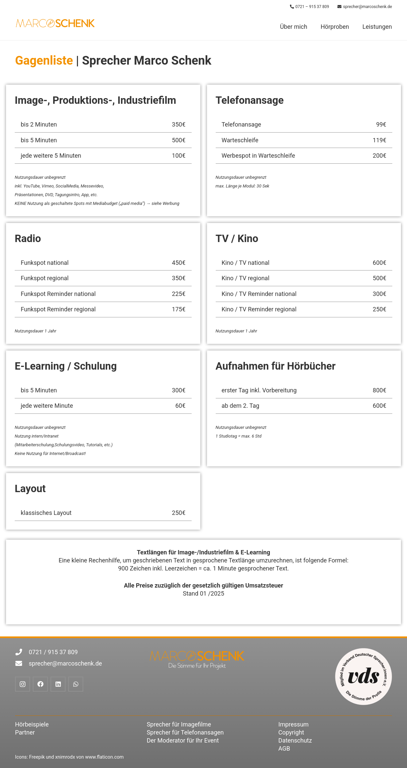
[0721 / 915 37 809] (22, 652)
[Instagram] (22, 684)
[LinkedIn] (58, 684)
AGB (284, 748)
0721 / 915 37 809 (53, 652)
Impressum (293, 724)
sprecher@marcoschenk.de (65, 663)
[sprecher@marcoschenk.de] (22, 663)
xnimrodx (65, 757)
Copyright (291, 732)
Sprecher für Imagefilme (179, 724)
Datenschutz (295, 740)
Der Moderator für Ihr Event (183, 740)
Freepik (37, 757)
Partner (25, 732)
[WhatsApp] (75, 684)
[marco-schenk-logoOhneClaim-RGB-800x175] (55, 23)
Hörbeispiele (31, 724)
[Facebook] (40, 684)
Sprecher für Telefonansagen (185, 732)
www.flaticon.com (104, 757)
